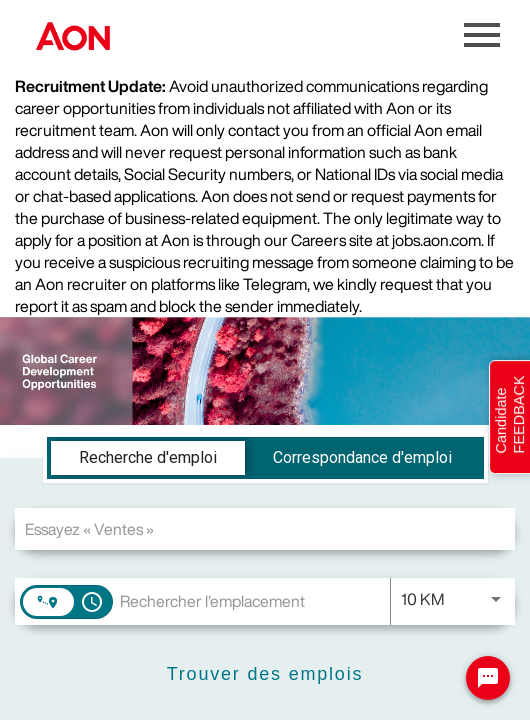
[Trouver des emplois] (265, 674)
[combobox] (265, 528)
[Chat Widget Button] (488, 678)
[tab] (148, 458)
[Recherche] (265, 674)
